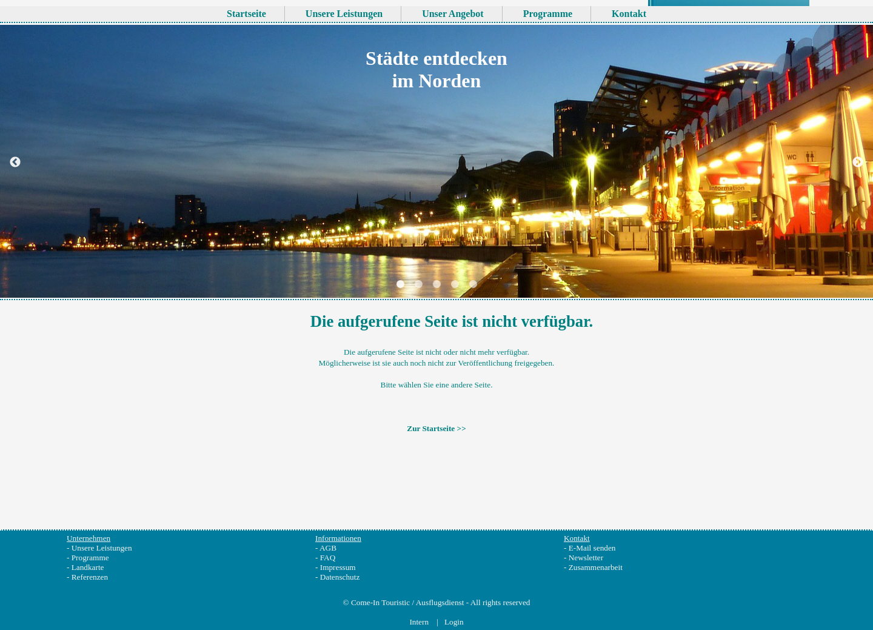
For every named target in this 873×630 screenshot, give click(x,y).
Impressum (338, 567)
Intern (419, 621)
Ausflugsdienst (440, 602)
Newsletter (586, 557)
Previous (15, 199)
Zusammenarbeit (596, 567)
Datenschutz (340, 576)
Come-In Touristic (380, 602)
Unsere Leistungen (102, 547)
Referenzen (90, 576)
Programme (90, 557)
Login (454, 621)
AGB (327, 547)
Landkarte (88, 567)
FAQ (328, 557)
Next (858, 199)
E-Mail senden (592, 547)
